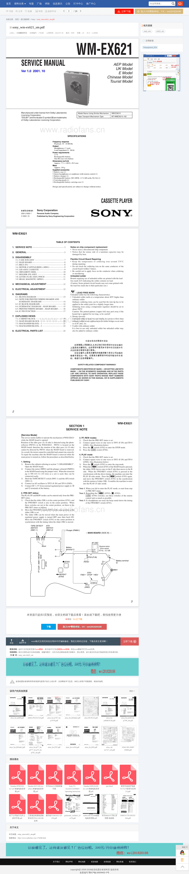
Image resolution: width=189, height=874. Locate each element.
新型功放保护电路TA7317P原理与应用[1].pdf (128, 778)
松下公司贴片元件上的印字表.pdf (17, 806)
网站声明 (69, 862)
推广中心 (91, 3)
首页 (8, 3)
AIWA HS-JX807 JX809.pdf (128, 738)
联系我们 (132, 862)
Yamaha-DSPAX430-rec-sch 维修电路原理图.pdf (91, 778)
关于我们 (56, 862)
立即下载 (124, 11)
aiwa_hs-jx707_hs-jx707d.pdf (54, 709)
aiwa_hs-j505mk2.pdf (17, 737)
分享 (18, 11)
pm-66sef (109, 776)
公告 (68, 3)
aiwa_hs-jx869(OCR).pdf (109, 709)
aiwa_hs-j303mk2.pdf (72, 707)
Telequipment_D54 (150, 47)
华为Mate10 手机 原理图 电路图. (109, 806)
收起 (185, 847)
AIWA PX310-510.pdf (35, 707)
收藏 (28, 11)
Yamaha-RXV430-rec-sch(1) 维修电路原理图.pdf (35, 778)
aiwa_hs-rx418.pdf (72, 737)
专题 (31, 3)
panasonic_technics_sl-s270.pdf (72, 806)
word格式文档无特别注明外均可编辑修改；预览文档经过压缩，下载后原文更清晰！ (69, 641)
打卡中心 (78, 3)
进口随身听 (25, 19)
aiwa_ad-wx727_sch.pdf (109, 738)
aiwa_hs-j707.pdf (54, 737)
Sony (33, 19)
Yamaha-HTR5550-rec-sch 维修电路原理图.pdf (17, 778)
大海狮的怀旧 (21, 33)
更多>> (132, 691)
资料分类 (19, 3)
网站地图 (81, 862)
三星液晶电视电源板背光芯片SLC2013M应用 (35, 808)
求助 (47, 3)
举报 (39, 11)
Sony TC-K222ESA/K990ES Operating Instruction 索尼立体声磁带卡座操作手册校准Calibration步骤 (72, 782)
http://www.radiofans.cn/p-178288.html (32, 838)
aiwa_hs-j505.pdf (91, 737)
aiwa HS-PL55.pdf (91, 707)
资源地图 (94, 862)
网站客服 (119, 862)
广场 (39, 3)
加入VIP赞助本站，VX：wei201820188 (159, 11)
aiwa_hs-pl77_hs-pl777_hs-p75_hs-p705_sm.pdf (35, 740)
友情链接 (107, 862)
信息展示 (57, 3)
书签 (9, 11)
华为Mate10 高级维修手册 (54, 777)
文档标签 (149, 41)
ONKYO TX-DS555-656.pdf (128, 806)
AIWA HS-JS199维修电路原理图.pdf (91, 806)
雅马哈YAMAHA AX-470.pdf (54, 806)
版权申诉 (50, 11)
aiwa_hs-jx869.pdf (17, 707)
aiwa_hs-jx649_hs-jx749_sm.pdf (128, 709)
